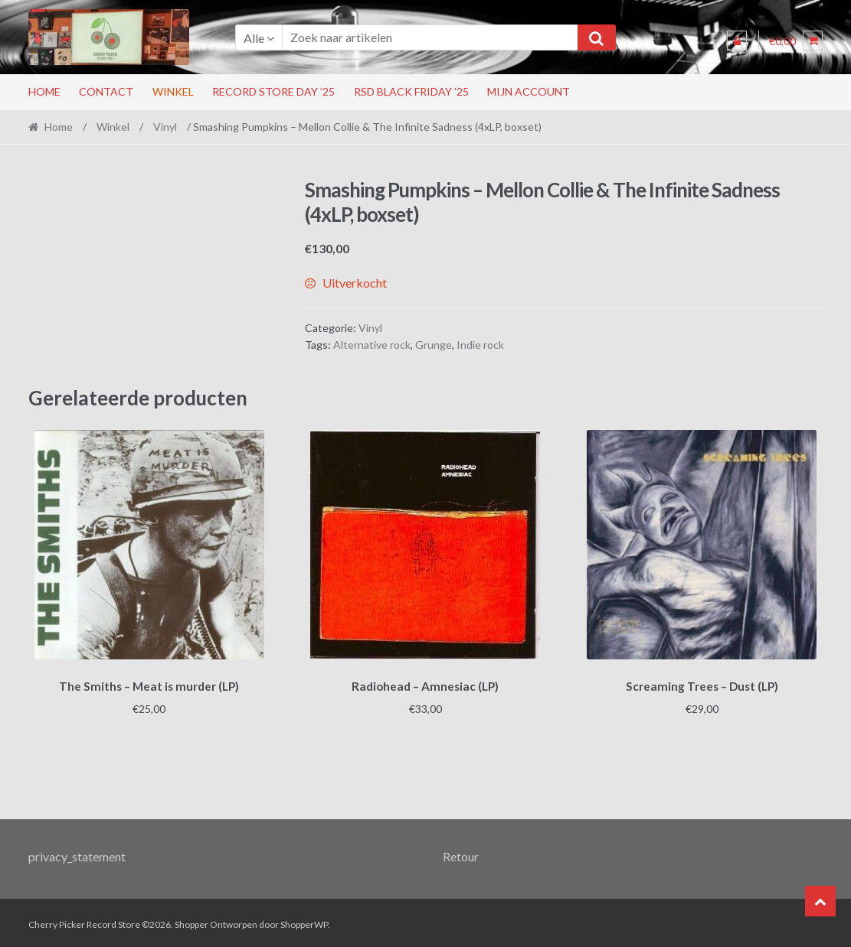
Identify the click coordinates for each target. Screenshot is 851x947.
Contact (106, 91)
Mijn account (528, 91)
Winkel (173, 91)
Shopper (191, 921)
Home (44, 91)
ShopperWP (304, 921)
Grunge (433, 344)
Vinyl (165, 126)
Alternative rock (372, 344)
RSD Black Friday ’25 (411, 91)
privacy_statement (77, 854)
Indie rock (480, 344)
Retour (461, 854)
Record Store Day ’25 (273, 91)
